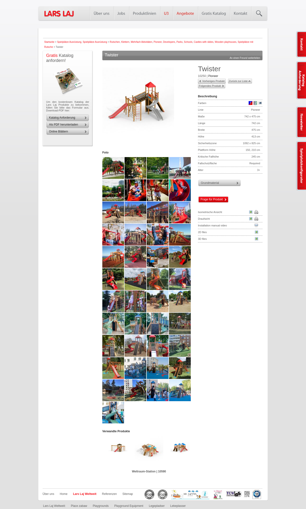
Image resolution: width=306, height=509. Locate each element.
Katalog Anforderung (62, 117)
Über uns (48, 494)
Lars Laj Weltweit (84, 494)
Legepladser (157, 506)
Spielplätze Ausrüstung (69, 42)
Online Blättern (58, 131)
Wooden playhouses (225, 42)
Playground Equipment (128, 506)
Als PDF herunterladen (63, 124)
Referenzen (109, 494)
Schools (188, 42)
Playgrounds (101, 506)
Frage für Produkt (212, 199)
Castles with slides (203, 42)
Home (63, 494)
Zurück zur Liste (238, 81)
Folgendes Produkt (210, 85)
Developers (169, 42)
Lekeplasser (178, 506)
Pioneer (158, 42)
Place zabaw (79, 506)
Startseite (49, 42)
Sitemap (127, 494)
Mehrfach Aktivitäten (141, 42)
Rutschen (115, 42)
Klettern (125, 42)
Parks (179, 42)
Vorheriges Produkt (213, 81)
